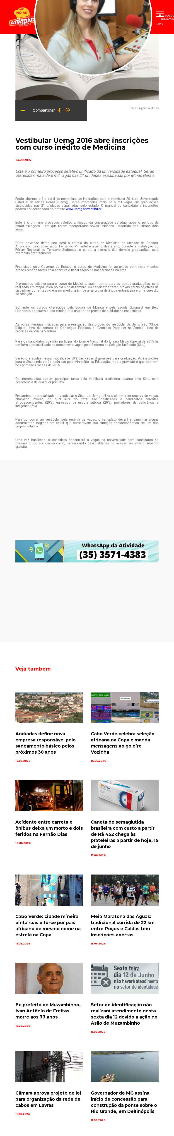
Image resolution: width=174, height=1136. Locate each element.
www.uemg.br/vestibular (83, 209)
